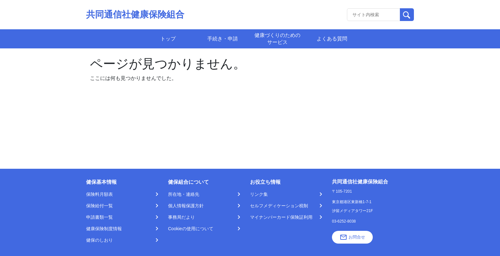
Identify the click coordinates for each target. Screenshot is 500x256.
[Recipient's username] (373, 14)
